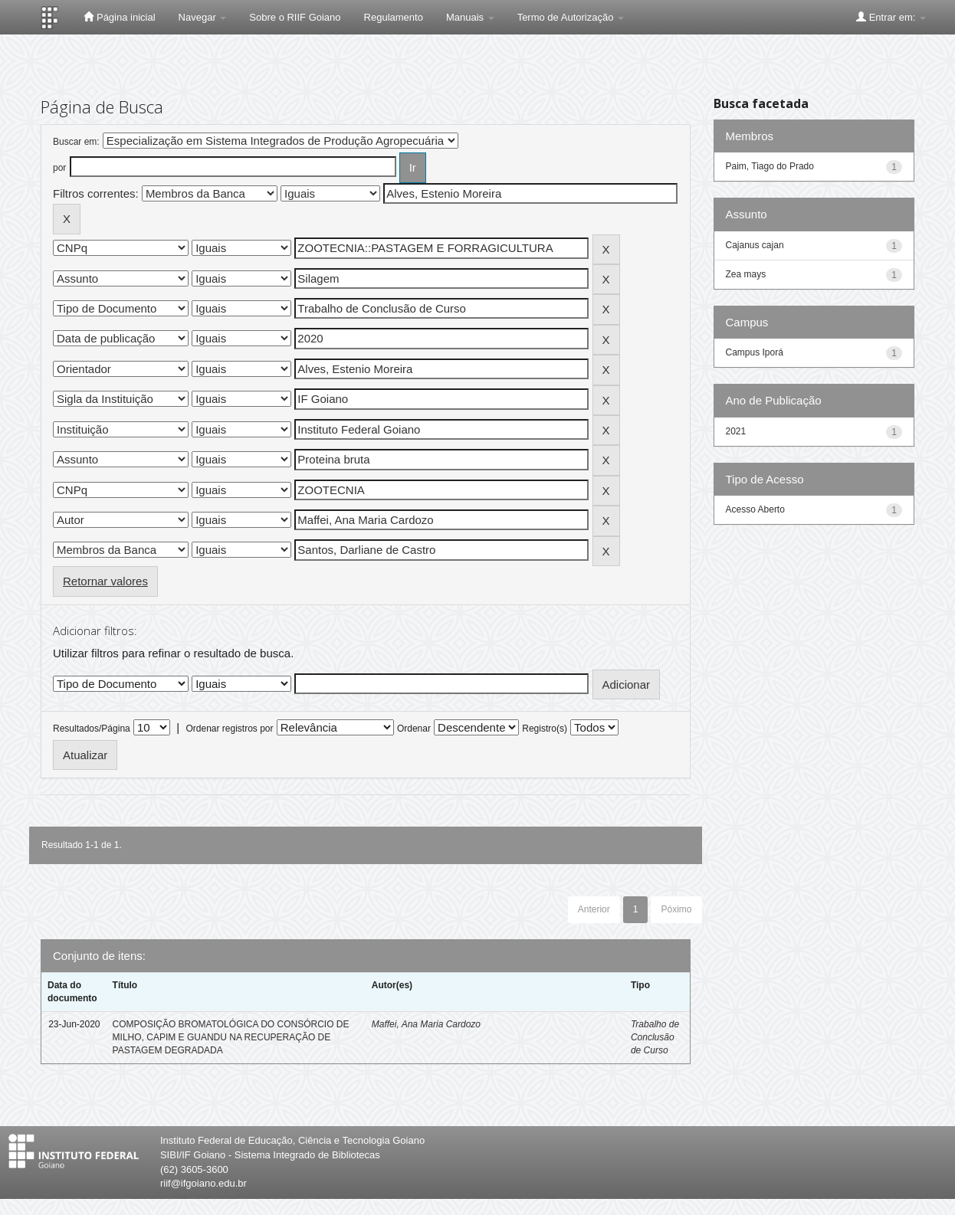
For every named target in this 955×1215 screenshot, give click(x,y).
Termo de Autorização (570, 17)
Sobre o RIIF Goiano (294, 17)
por (59, 167)
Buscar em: (76, 141)
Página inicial (119, 17)
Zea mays (746, 274)
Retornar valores (105, 581)
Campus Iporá (754, 352)
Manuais (470, 17)
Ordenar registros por (229, 728)
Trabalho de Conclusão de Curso (655, 1037)
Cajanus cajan (755, 245)
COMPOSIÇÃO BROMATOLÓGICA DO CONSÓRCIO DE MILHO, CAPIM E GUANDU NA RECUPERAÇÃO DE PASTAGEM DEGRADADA (231, 1037)
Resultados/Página (91, 728)
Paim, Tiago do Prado (770, 166)
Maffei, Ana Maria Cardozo (426, 1024)
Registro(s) (544, 728)
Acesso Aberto (755, 509)
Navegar (203, 17)
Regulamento (393, 17)
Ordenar (414, 728)
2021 (736, 431)
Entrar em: (891, 17)
